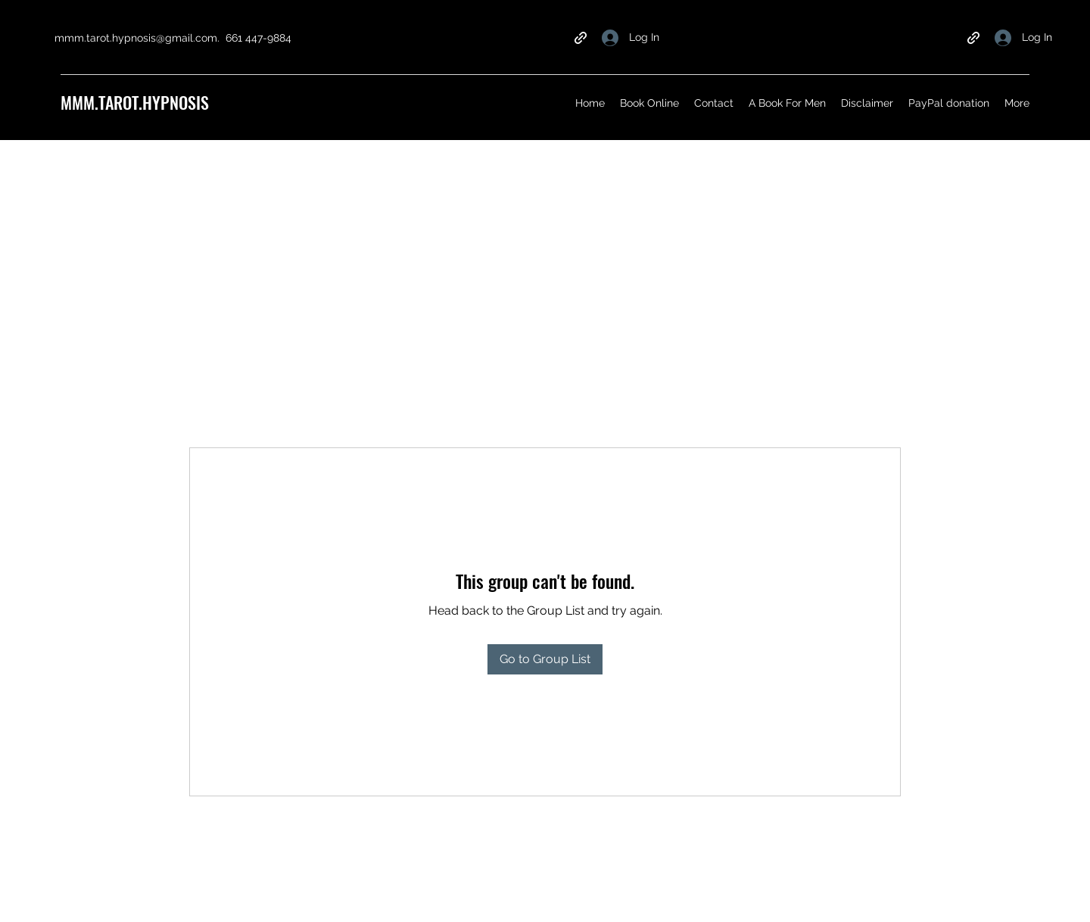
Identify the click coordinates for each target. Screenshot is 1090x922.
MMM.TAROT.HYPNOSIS (135, 102)
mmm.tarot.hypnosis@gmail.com (135, 38)
